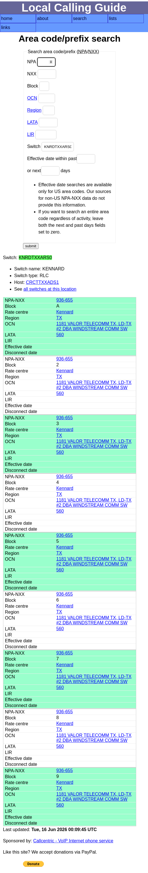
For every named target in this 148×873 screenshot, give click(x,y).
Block (38, 86)
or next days (48, 171)
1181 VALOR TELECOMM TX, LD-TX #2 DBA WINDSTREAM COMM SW (93, 326)
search (79, 18)
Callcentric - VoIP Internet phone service (73, 840)
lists (113, 18)
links (5, 27)
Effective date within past (61, 158)
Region (34, 110)
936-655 (64, 300)
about (42, 18)
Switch (50, 146)
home (6, 18)
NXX (41, 74)
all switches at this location (49, 289)
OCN (32, 98)
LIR (30, 134)
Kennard (64, 311)
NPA (41, 62)
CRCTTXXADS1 (42, 282)
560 (60, 334)
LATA (32, 122)
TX (59, 317)
